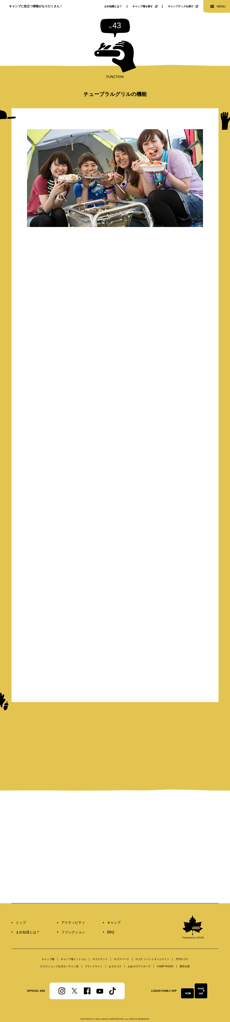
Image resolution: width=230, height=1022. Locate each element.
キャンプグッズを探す (183, 6)
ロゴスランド (100, 948)
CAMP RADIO (165, 955)
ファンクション (65, 921)
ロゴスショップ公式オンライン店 (59, 955)
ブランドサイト (94, 955)
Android (201, 980)
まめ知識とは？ (113, 6)
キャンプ (101, 912)
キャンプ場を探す (144, 6)
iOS (170, 980)
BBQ (98, 921)
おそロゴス (115, 955)
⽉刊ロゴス (182, 948)
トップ (19, 912)
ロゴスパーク (121, 948)
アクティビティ (65, 912)
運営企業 (185, 955)
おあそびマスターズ (139, 955)
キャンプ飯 (48, 948)
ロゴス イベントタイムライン (152, 948)
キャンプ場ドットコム (73, 948)
